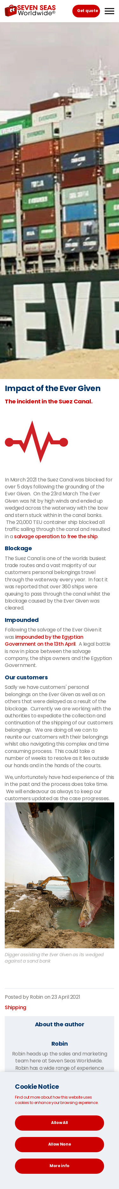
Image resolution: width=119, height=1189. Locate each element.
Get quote (87, 10)
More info (59, 1165)
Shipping (15, 1007)
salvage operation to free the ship (55, 536)
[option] (59, 200)
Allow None (59, 1144)
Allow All (59, 1122)
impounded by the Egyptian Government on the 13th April (44, 640)
